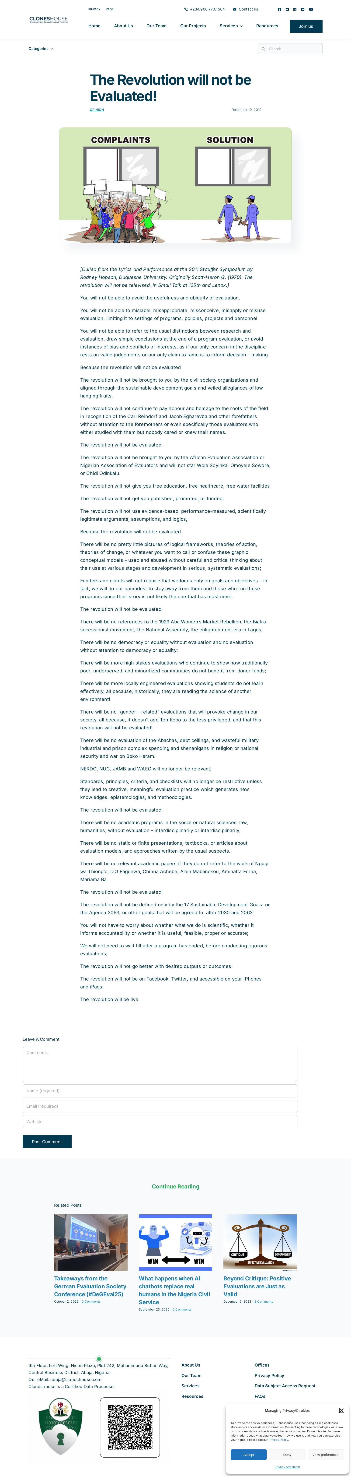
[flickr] (302, 9)
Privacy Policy (278, 1439)
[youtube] (311, 9)
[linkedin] (294, 9)
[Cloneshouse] (48, 16)
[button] (341, 1410)
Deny (287, 1455)
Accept (248, 1455)
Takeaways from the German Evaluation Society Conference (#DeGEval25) (90, 1286)
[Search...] (290, 48)
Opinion (97, 110)
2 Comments (263, 1301)
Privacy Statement (287, 1467)
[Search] (263, 48)
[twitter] (287, 9)
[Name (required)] (160, 1090)
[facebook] (279, 9)
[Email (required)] (160, 1106)
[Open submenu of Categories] (51, 49)
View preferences (326, 1455)
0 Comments (91, 1301)
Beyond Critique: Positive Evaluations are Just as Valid (257, 1286)
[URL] (160, 1121)
